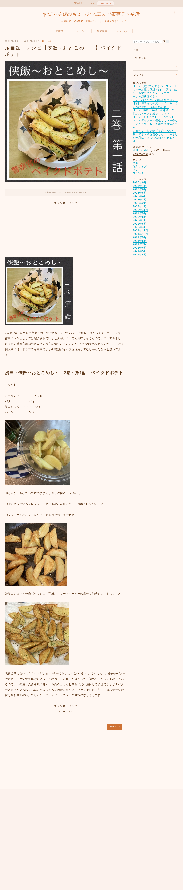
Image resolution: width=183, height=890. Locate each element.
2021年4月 (140, 257)
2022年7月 (140, 223)
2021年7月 (140, 247)
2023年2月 (140, 206)
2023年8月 (140, 185)
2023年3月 (140, 202)
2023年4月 (140, 199)
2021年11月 (140, 233)
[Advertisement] (65, 232)
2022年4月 (140, 230)
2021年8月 (140, 244)
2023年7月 (140, 189)
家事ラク (60, 34)
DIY (136, 69)
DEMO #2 (103, 4)
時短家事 (101, 34)
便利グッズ (140, 61)
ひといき (122, 34)
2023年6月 (140, 192)
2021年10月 (140, 237)
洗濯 (136, 53)
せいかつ (81, 34)
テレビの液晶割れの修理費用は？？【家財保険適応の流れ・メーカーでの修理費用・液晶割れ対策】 (155, 106)
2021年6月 (140, 250)
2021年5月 (140, 254)
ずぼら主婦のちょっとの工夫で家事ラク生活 (91, 16)
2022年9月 (140, 216)
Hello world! (141, 153)
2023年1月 (140, 209)
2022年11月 (140, 213)
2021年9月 (140, 240)
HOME (8, 858)
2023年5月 (140, 195)
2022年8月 (140, 219)
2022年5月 (140, 226)
